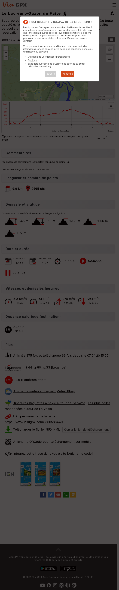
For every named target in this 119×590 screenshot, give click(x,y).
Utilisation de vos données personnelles (49, 56)
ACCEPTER (68, 74)
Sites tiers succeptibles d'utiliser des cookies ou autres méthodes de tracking (56, 65)
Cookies (32, 60)
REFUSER (50, 74)
